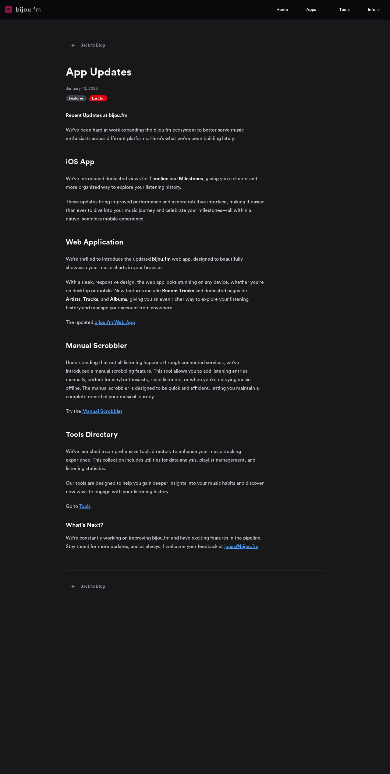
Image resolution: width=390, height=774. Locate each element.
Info (374, 10)
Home (282, 10)
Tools (344, 10)
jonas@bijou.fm (241, 546)
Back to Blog (88, 45)
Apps (313, 10)
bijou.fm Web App (114, 322)
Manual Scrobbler (102, 411)
